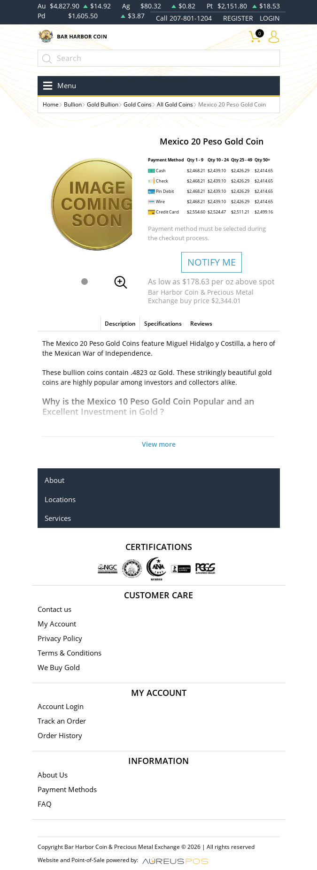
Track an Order (62, 720)
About (54, 480)
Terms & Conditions (69, 652)
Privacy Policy (60, 638)
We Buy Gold (59, 667)
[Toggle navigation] (58, 85)
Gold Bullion (102, 104)
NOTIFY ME (211, 262)
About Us (53, 774)
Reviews (201, 324)
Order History (60, 735)
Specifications (163, 324)
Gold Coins (138, 104)
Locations (60, 499)
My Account (57, 623)
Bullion (73, 104)
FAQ (45, 804)
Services (58, 518)
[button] (84, 281)
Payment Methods (67, 789)
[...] (159, 58)
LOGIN (270, 18)
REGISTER (238, 18)
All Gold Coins (175, 104)
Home (51, 104)
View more (159, 444)
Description (120, 324)
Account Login (61, 706)
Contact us (54, 609)
